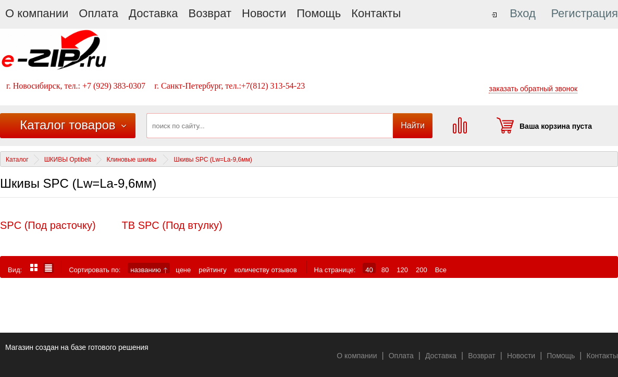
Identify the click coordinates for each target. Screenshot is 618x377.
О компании (36, 13)
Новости (264, 13)
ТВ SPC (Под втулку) (172, 225)
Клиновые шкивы (132, 159)
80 (385, 269)
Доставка (153, 13)
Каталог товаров (67, 125)
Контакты (376, 13)
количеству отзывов (265, 269)
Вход (523, 13)
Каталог (17, 159)
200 (421, 269)
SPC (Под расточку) (48, 225)
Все (441, 269)
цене (183, 269)
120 (402, 269)
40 (369, 269)
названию (148, 269)
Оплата (98, 13)
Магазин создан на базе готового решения (77, 347)
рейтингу (212, 269)
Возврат (210, 13)
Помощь (318, 13)
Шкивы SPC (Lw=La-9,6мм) (213, 159)
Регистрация (584, 13)
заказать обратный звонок (533, 88)
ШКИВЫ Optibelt (67, 159)
